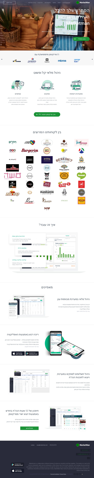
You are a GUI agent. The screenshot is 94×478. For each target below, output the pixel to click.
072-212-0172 (53, 445)
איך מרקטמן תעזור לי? (47, 114)
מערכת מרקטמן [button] (66, 2)
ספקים (54, 2)
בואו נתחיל (81, 39)
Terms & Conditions (54, 474)
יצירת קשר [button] (40, 2)
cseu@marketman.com (42, 445)
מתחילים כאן (29, 428)
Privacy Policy (63, 474)
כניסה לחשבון (9, 2)
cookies (32, 445)
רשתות (59, 2)
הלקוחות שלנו (48, 2)
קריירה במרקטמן (32, 2)
